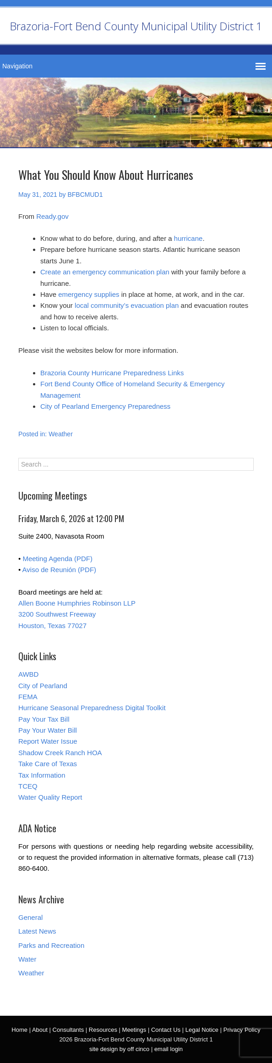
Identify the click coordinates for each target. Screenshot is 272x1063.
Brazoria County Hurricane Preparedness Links (112, 373)
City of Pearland (42, 686)
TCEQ (28, 786)
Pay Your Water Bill (47, 730)
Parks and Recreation (51, 945)
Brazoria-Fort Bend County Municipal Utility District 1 (136, 25)
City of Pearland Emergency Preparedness (105, 406)
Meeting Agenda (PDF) (57, 558)
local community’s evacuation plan (127, 305)
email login (168, 1049)
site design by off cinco (119, 1049)
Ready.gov (52, 216)
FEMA (28, 697)
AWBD (28, 674)
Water (27, 959)
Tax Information (41, 775)
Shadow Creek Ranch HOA (60, 753)
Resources (103, 1029)
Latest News (37, 931)
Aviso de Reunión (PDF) (59, 569)
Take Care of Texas (47, 764)
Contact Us (165, 1029)
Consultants (68, 1029)
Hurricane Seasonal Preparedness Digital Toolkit (92, 708)
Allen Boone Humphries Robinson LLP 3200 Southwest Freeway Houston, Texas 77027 (77, 614)
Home (19, 1029)
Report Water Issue (47, 741)
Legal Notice (201, 1029)
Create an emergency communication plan (104, 272)
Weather (61, 434)
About (40, 1029)
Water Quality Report (50, 797)
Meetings (134, 1029)
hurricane (188, 238)
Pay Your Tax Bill (43, 719)
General (30, 917)
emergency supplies (88, 294)
